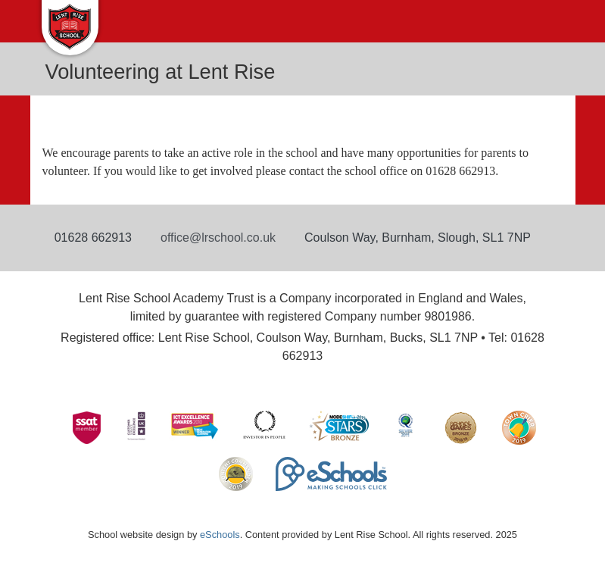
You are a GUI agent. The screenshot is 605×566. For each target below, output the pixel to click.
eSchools (220, 534)
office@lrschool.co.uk (218, 237)
